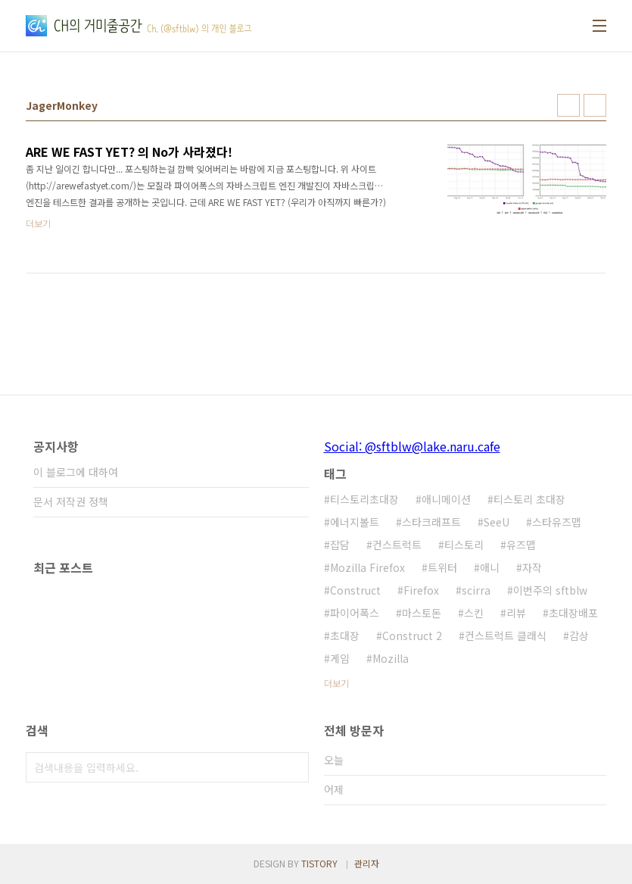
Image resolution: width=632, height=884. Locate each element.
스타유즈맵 (556, 521)
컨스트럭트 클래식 (505, 635)
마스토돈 (421, 612)
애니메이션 (446, 499)
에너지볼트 (354, 521)
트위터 (442, 567)
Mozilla (390, 658)
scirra (476, 590)
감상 (579, 635)
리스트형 (595, 105)
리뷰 (516, 612)
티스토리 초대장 (529, 499)
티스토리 (464, 544)
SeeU (496, 521)
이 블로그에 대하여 (75, 471)
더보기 (336, 682)
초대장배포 (573, 612)
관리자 (366, 863)
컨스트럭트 (397, 544)
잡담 (340, 544)
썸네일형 (568, 105)
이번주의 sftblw (550, 590)
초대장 (345, 635)
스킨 (474, 612)
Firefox (421, 590)
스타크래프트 (431, 521)
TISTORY (319, 863)
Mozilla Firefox (367, 567)
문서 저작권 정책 (70, 501)
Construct (355, 590)
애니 (490, 567)
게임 (340, 658)
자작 (532, 567)
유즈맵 (521, 544)
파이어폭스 (354, 612)
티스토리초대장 (364, 499)
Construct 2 (412, 635)
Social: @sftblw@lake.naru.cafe (412, 446)
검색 (293, 767)
